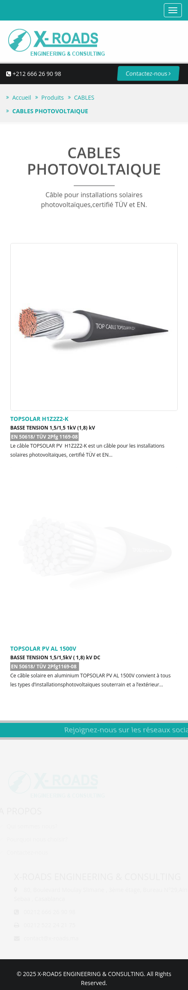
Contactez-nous (141, 73)
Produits (52, 97)
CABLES (84, 97)
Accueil (21, 97)
